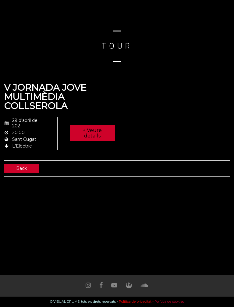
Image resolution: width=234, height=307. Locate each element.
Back (21, 168)
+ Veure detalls (92, 133)
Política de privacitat (135, 301)
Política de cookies (169, 301)
